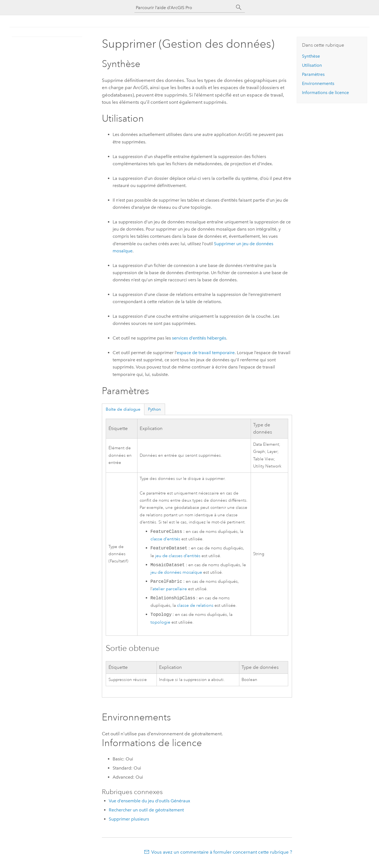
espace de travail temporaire (206, 352)
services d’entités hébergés (199, 338)
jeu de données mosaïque (176, 572)
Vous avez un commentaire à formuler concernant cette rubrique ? (221, 852)
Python (154, 409)
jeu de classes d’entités (177, 556)
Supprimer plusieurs (129, 819)
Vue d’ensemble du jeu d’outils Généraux (149, 800)
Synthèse (311, 56)
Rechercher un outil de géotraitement (146, 810)
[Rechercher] (239, 7)
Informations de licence (325, 92)
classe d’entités (165, 539)
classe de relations (195, 605)
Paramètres (313, 74)
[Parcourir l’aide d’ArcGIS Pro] (184, 7)
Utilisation (312, 65)
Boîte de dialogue (123, 409)
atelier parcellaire (169, 589)
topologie (160, 622)
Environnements (318, 83)
